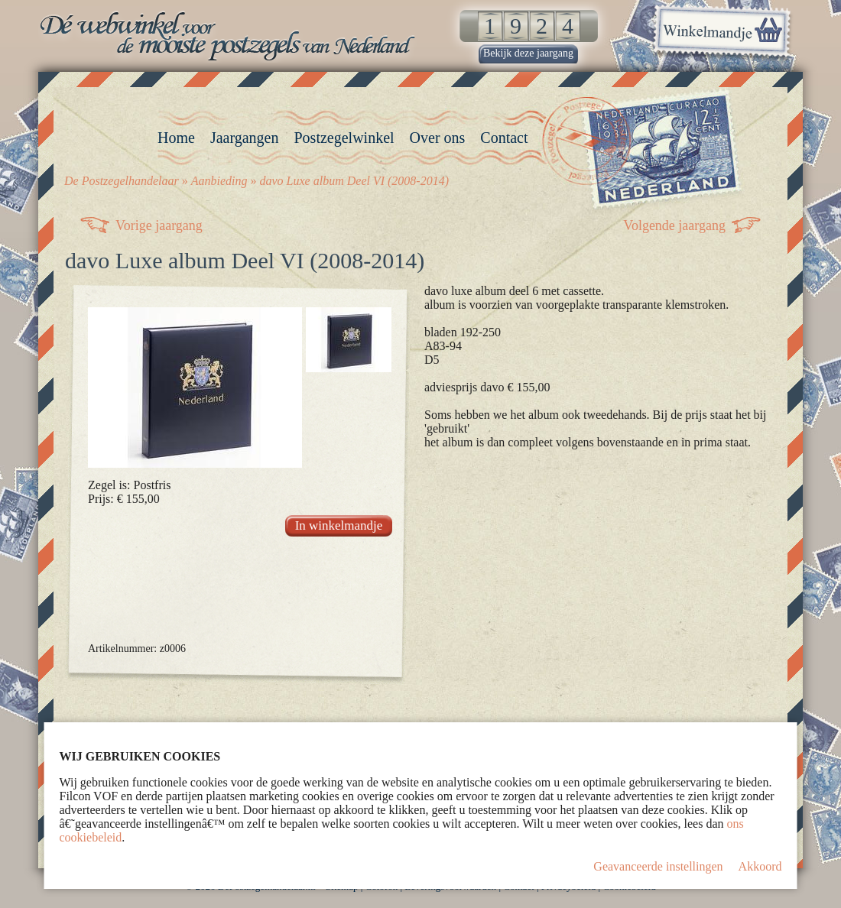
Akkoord (760, 866)
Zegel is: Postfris (129, 484)
